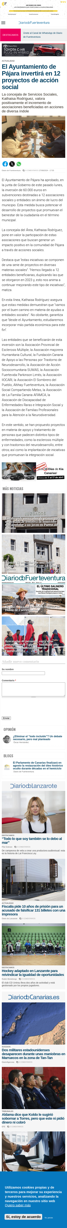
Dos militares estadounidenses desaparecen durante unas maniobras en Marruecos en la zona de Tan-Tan (33, 1054)
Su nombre (8, 669)
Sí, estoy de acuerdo (23, 1217)
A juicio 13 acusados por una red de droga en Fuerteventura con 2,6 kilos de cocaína (32, 566)
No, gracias (49, 1218)
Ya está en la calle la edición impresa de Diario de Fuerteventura (32, 608)
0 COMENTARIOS (32, 170)
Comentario (9, 680)
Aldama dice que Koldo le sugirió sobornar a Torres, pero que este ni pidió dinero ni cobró (33, 1118)
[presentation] (26, 707)
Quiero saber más (18, 1205)
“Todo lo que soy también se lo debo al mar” (32, 841)
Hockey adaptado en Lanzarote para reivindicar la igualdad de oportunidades (33, 973)
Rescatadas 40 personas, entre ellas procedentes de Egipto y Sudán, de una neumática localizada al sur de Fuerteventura (32, 646)
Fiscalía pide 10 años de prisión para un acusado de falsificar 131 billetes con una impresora (33, 910)
